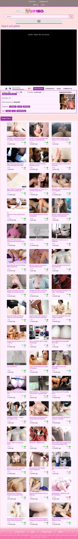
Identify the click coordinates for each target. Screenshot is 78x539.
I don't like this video (10, 88)
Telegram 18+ (43, 1)
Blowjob (26, 106)
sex (13, 111)
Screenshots (49, 88)
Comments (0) (67, 88)
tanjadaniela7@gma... (65, 92)
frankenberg (21, 111)
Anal (19, 106)
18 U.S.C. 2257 (20, 532)
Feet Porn (32, 1)
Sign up (35, 5)
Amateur (13, 106)
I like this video (6, 88)
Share (59, 88)
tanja (8, 111)
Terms (60, 532)
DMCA (32, 532)
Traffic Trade (46, 532)
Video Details (38, 88)
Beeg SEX (17, 102)
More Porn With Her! (9, 94)
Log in (43, 5)
